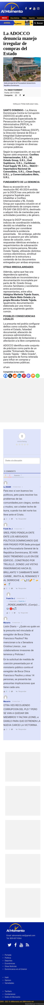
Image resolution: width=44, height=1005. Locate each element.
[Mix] (33, 376)
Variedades (9, 983)
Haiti (7, 977)
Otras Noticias (14, 18)
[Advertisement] (22, 400)
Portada (8, 955)
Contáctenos (10, 994)
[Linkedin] (19, 376)
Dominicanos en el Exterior (16, 969)
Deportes (32, 18)
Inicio (4, 18)
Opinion (8, 980)
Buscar (40, 23)
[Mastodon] (28, 376)
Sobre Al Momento (12, 997)
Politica (24, 18)
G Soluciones (40, 1004)
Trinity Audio (25, 104)
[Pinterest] (24, 376)
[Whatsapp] (38, 376)
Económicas (10, 963)
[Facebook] (6, 376)
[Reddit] (15, 376)
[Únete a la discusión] (21, 461)
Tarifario (8, 991)
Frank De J (21, 601)
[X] (10, 376)
